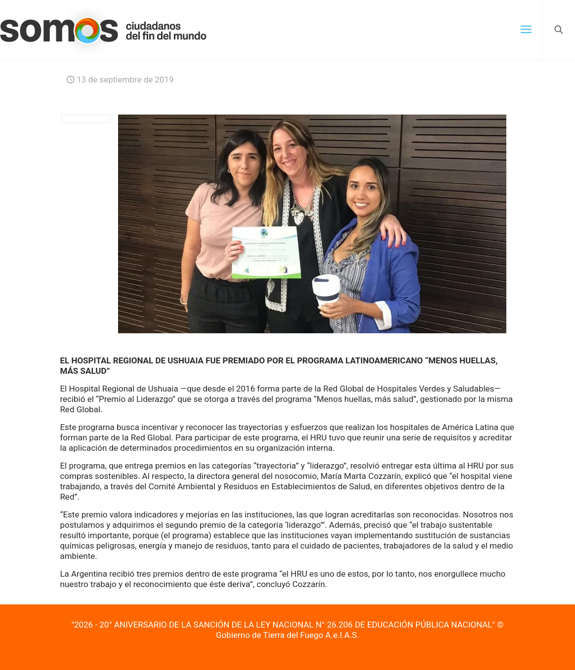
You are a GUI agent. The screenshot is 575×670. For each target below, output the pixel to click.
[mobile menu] (526, 29)
